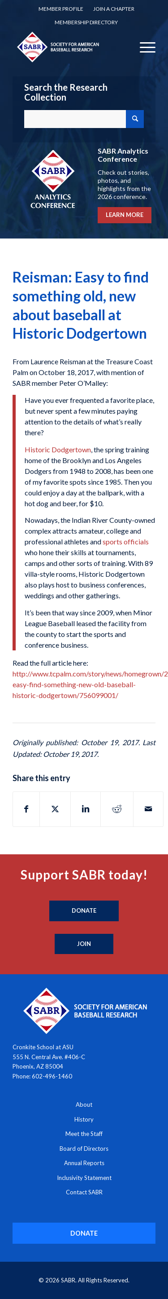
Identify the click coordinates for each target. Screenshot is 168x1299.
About (84, 1104)
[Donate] (84, 911)
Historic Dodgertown (58, 449)
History (84, 1119)
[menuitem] (61, 9)
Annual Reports (84, 1162)
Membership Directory (86, 22)
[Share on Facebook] (26, 809)
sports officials (126, 541)
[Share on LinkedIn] (85, 809)
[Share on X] (55, 809)
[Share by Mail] (148, 809)
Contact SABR (84, 1192)
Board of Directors (84, 1148)
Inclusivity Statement (84, 1177)
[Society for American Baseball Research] (70, 47)
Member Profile (61, 8)
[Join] (84, 944)
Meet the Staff (84, 1133)
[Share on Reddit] (117, 809)
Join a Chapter (113, 8)
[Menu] (143, 47)
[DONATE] (84, 1233)
